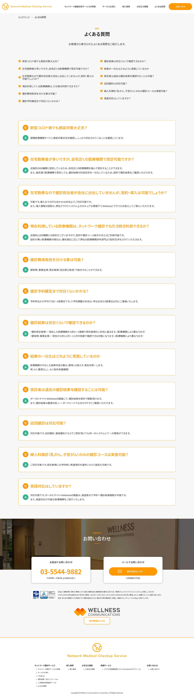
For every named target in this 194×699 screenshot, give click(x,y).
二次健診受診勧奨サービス (47, 682)
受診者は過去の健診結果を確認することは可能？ (129, 76)
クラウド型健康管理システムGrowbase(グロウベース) (122, 669)
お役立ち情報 (142, 6)
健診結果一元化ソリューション (48, 679)
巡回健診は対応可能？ (115, 83)
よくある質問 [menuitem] (40, 16)
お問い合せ (180, 6)
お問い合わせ (155, 669)
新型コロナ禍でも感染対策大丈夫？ (40, 61)
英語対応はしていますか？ (117, 98)
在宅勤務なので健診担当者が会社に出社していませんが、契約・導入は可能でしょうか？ (58, 77)
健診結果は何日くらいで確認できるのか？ (125, 61)
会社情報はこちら (97, 620)
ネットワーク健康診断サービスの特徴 (80, 6)
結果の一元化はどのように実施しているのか (126, 68)
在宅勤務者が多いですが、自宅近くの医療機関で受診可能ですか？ (55, 68)
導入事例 (126, 6)
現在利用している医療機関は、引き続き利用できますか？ (50, 86)
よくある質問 (160, 6)
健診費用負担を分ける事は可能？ (39, 93)
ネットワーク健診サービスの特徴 (49, 669)
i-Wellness (41, 676)
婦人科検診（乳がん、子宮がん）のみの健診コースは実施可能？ (135, 91)
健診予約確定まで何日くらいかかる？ (41, 101)
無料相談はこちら (135, 571)
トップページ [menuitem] (24, 16)
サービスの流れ (108, 6)
